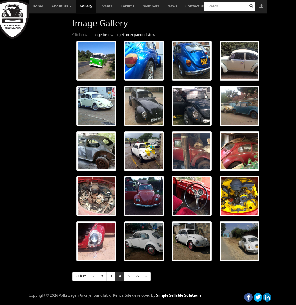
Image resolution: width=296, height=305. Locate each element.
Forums (128, 7)
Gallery (86, 7)
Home (38, 7)
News (172, 7)
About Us (61, 7)
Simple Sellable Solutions (179, 296)
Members (151, 7)
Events (106, 7)
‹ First (81, 277)
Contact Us (195, 7)
